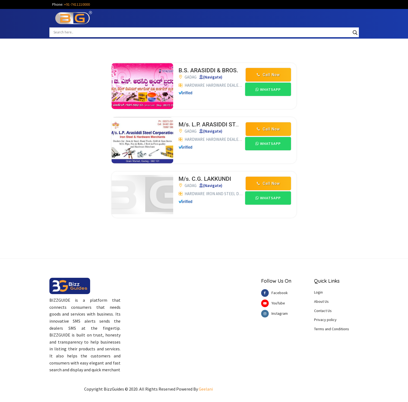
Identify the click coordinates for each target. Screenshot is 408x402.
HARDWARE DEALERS (224, 85)
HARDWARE (195, 85)
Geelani (206, 389)
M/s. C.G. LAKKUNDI (205, 179)
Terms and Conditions (331, 328)
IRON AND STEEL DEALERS (229, 193)
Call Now (268, 75)
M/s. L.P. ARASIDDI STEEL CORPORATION (232, 124)
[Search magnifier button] (355, 32)
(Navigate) (212, 77)
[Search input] (201, 32)
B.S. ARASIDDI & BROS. (208, 70)
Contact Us (323, 310)
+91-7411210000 (77, 4)
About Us (321, 301)
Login (318, 292)
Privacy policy (325, 319)
